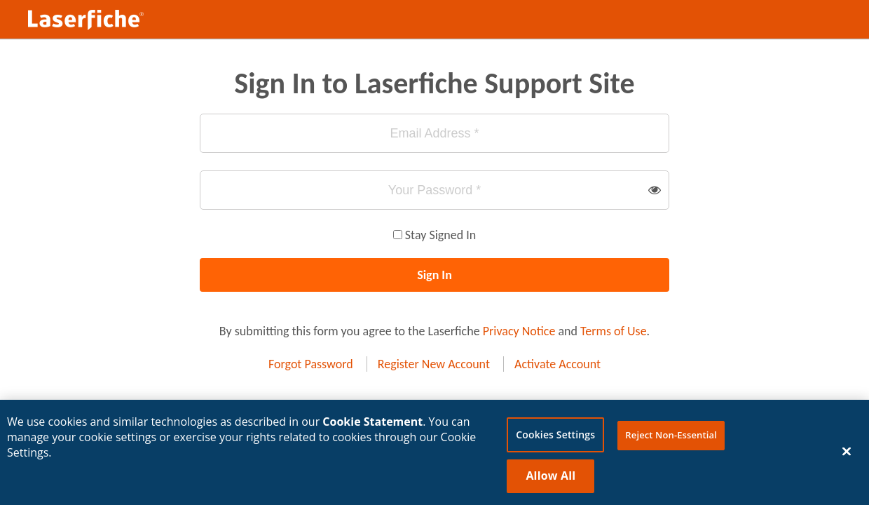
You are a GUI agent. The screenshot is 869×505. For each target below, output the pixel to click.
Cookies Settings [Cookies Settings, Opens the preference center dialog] (555, 437)
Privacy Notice (519, 331)
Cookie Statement (372, 424)
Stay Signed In (440, 235)
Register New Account (434, 364)
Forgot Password (310, 364)
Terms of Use (613, 331)
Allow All (550, 478)
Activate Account (557, 364)
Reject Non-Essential (671, 437)
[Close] (846, 454)
